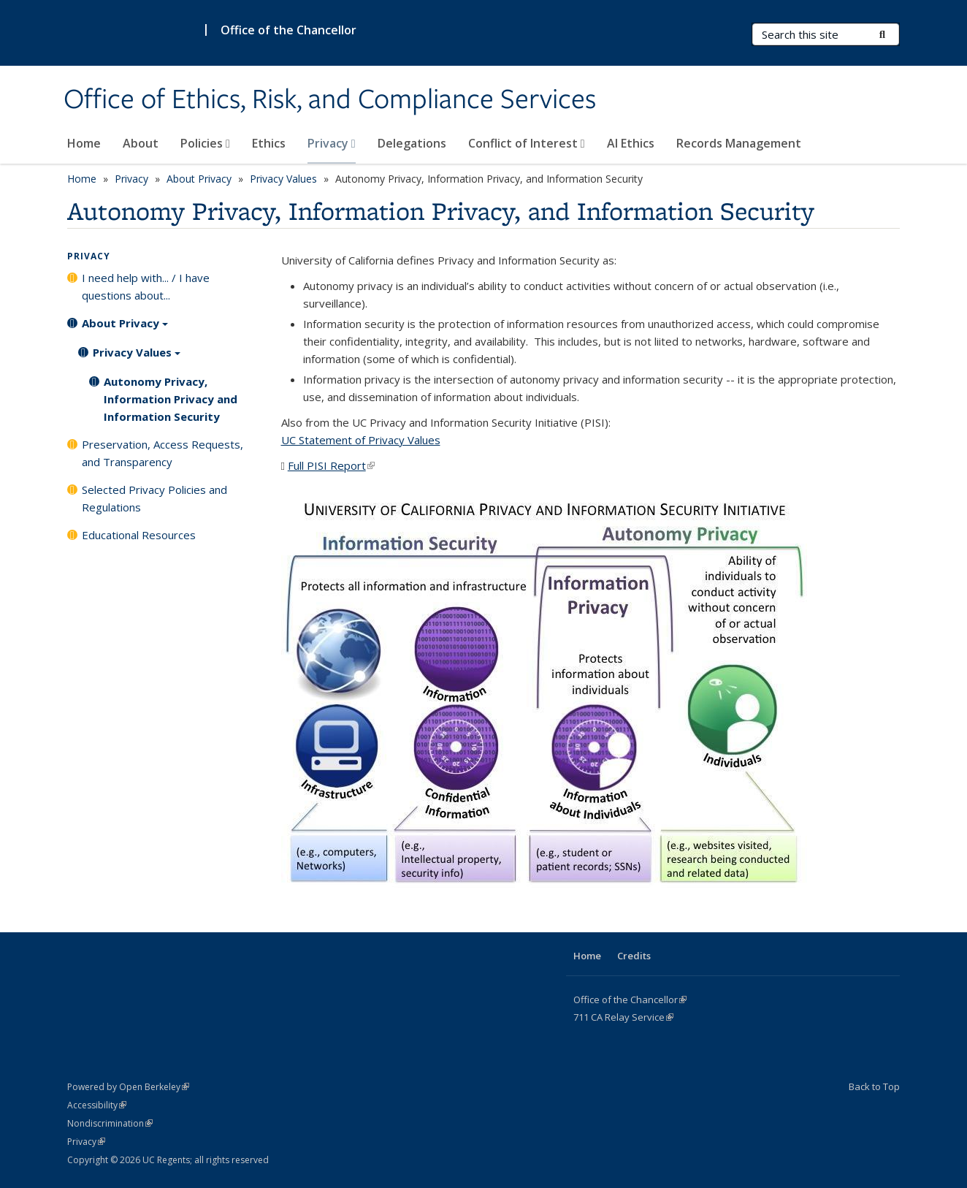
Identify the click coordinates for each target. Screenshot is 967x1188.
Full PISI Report (331, 465)
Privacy (331, 143)
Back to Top (874, 1086)
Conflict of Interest (526, 143)
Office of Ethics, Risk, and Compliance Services (330, 100)
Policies (205, 143)
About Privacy (199, 179)
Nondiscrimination (110, 1123)
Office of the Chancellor (288, 30)
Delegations (412, 143)
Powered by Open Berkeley (128, 1087)
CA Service (623, 1017)
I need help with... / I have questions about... (146, 286)
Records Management (738, 143)
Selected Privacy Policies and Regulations (154, 498)
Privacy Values (283, 179)
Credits (634, 955)
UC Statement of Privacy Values (360, 440)
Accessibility (96, 1105)
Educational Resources (139, 535)
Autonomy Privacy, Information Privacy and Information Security (170, 399)
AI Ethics (630, 143)
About (140, 143)
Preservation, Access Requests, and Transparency (162, 453)
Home (84, 143)
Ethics (269, 143)
